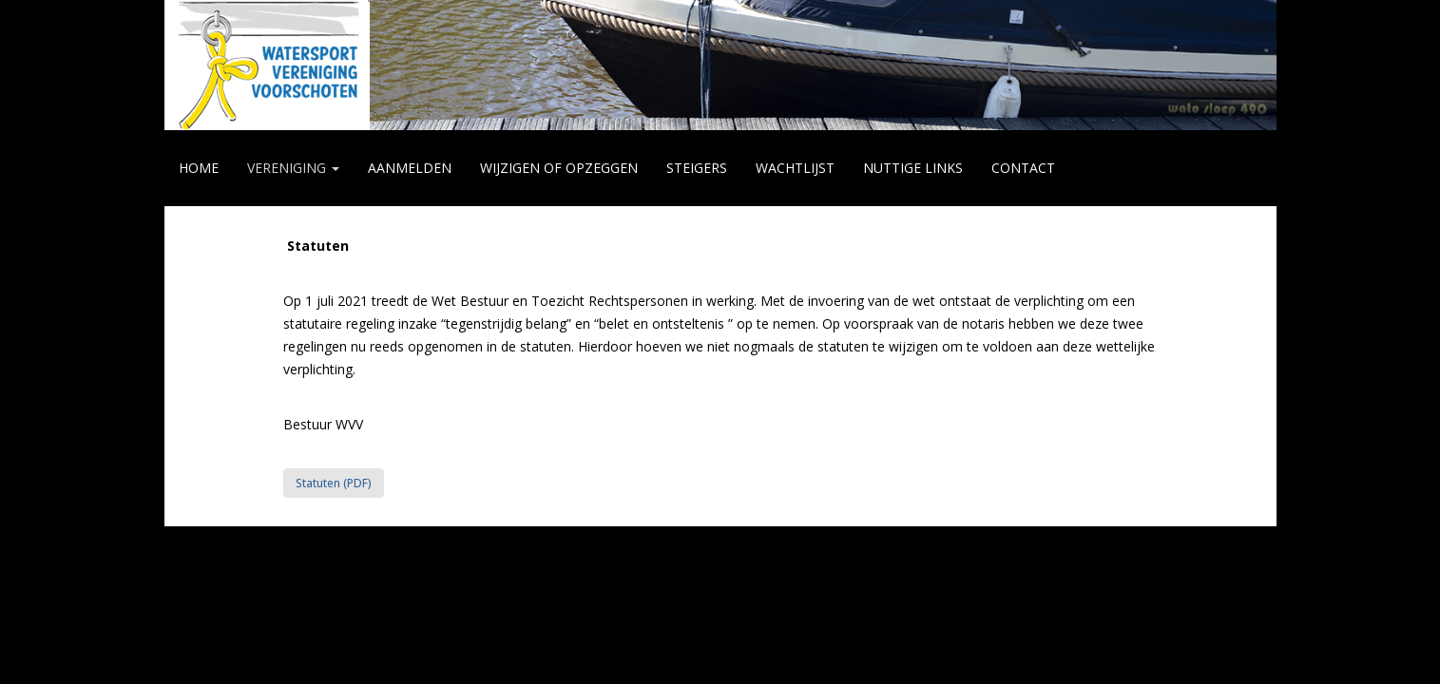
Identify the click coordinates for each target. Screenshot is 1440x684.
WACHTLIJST (795, 168)
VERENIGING (293, 168)
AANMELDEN (409, 168)
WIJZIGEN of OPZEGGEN (559, 168)
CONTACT (1023, 168)
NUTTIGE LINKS (913, 168)
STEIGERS (696, 168)
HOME (199, 168)
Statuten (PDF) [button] (334, 483)
